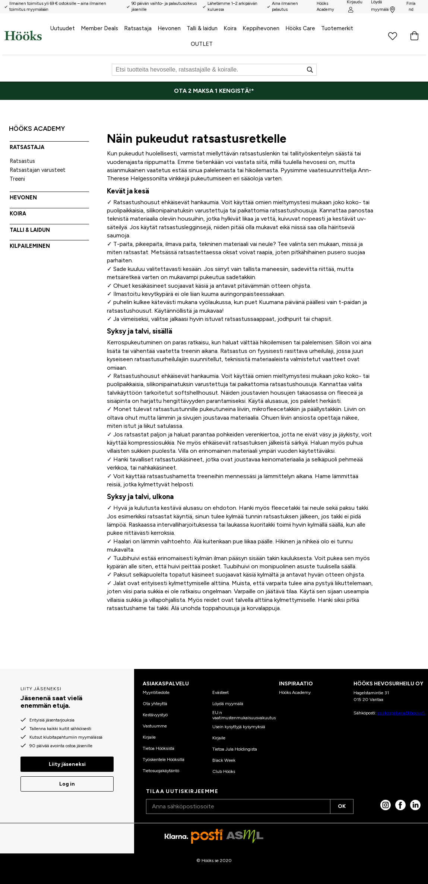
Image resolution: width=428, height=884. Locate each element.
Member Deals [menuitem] (99, 28)
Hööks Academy (295, 692)
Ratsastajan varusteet (38, 170)
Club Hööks (223, 771)
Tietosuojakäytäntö (161, 770)
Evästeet (220, 692)
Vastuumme (155, 726)
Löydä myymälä (227, 703)
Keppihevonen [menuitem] (260, 28)
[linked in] (415, 805)
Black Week (223, 760)
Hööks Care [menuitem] (300, 28)
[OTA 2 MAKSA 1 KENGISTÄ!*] (214, 91)
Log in (67, 784)
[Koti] (23, 35)
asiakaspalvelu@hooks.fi (401, 713)
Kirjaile (149, 737)
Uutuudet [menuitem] (62, 28)
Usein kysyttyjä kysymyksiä (238, 726)
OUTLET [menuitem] (202, 44)
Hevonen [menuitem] (169, 28)
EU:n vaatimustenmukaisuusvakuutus (244, 715)
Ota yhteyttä (155, 703)
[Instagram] (385, 805)
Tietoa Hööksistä (158, 748)
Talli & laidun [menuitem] (202, 28)
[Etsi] (214, 70)
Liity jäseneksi (67, 764)
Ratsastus (22, 161)
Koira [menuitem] (230, 28)
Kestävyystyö (155, 714)
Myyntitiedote (156, 692)
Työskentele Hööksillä (163, 759)
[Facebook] (400, 805)
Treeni (17, 179)
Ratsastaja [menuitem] (138, 28)
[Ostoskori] (414, 35)
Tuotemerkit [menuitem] (337, 28)
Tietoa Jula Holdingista (234, 749)
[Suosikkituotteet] (392, 35)
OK (342, 806)
